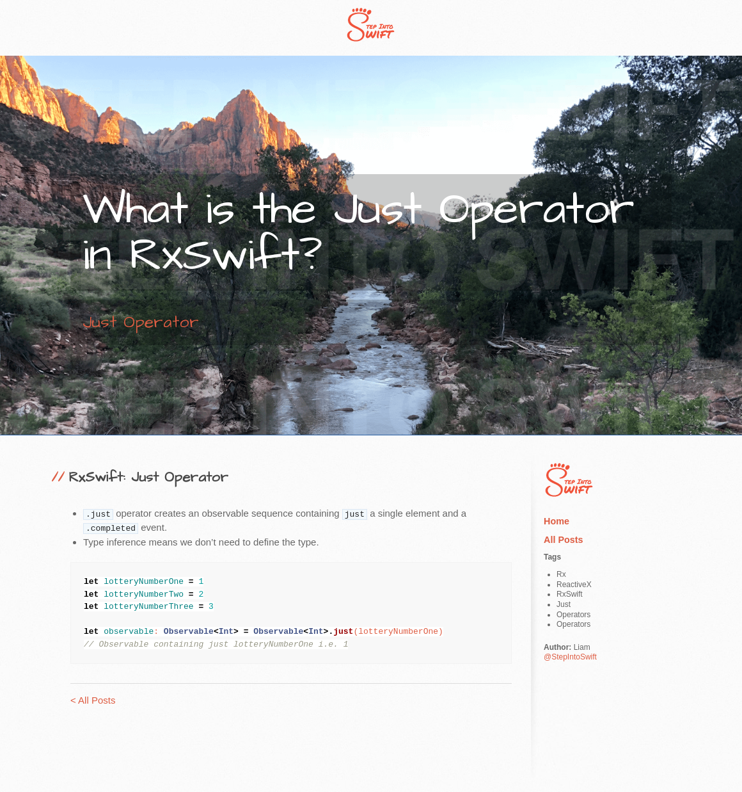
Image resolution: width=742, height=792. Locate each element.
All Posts (563, 540)
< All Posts (92, 700)
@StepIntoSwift (570, 656)
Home (556, 521)
